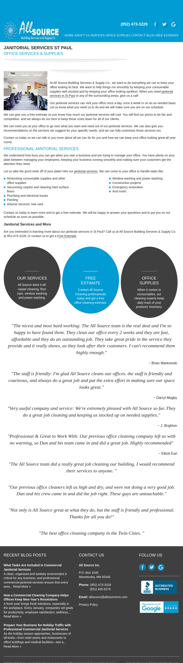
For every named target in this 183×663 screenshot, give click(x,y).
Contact (138, 20)
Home (69, 20)
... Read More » (20, 570)
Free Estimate (166, 20)
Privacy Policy (88, 588)
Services (97, 20)
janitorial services (85, 156)
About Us (82, 20)
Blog (150, 20)
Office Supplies (118, 20)
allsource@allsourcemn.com (108, 580)
